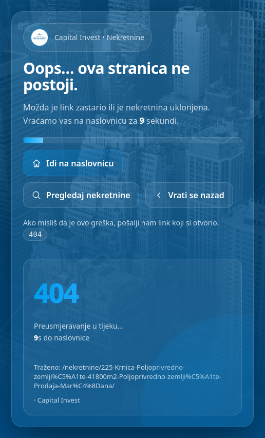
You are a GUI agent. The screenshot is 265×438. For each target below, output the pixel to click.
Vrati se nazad (189, 195)
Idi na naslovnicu (73, 163)
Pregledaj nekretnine (81, 195)
